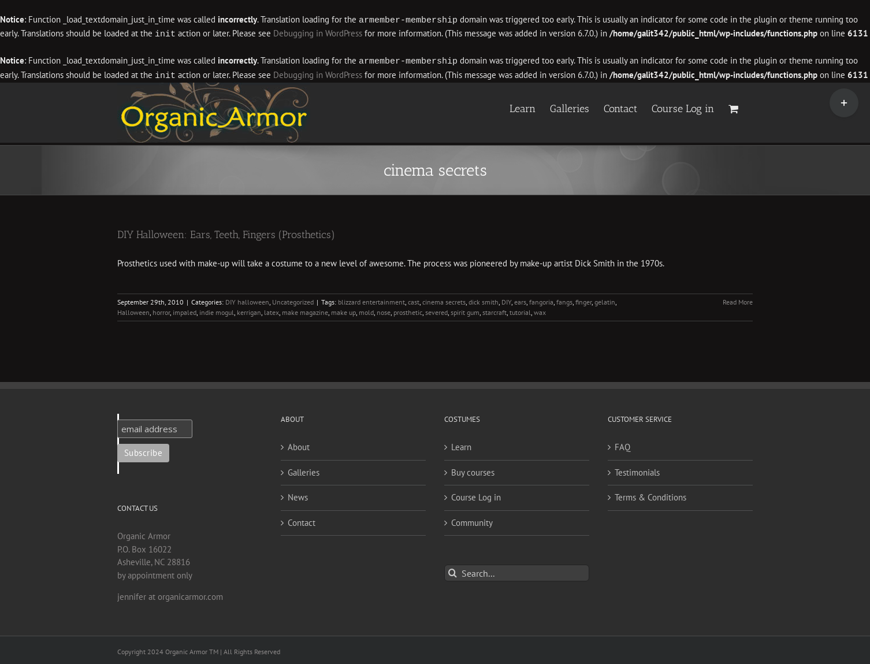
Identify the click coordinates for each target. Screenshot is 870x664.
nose (384, 310)
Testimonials (637, 470)
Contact (301, 520)
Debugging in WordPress (317, 33)
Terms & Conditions (650, 494)
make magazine (305, 310)
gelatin (604, 299)
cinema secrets (444, 299)
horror (161, 310)
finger (583, 299)
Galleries (303, 470)
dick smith (484, 299)
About (299, 444)
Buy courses (473, 470)
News (298, 494)
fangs (564, 299)
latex (271, 310)
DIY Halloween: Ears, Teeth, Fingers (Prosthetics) (226, 232)
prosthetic (407, 310)
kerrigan (249, 310)
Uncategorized (293, 299)
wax (540, 310)
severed (436, 310)
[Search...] (516, 570)
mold (366, 310)
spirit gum (465, 310)
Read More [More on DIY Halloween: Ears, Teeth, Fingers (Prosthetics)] (738, 299)
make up (343, 310)
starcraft (494, 310)
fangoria (541, 299)
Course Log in (476, 494)
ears (520, 299)
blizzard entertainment (371, 299)
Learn (461, 444)
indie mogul (216, 310)
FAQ (622, 444)
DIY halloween (247, 299)
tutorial (520, 310)
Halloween (133, 310)
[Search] (452, 570)
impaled (184, 310)
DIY (506, 299)
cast (413, 299)
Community (472, 520)
